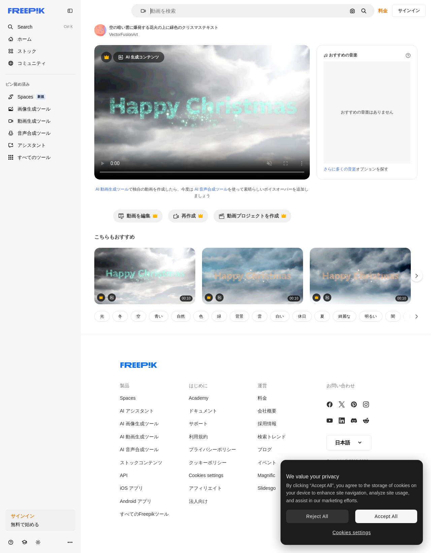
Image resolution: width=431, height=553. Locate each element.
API (124, 475)
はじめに (198, 385)
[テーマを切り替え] (38, 542)
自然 (181, 316)
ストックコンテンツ (141, 462)
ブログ (265, 449)
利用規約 (198, 436)
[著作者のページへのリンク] (100, 30)
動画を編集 (137, 217)
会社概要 (267, 410)
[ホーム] (40, 39)
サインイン (409, 10)
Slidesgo (267, 488)
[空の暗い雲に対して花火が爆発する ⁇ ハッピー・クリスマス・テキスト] (360, 276)
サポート (198, 423)
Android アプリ (136, 501)
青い (159, 316)
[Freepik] (26, 10)
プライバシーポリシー (212, 449)
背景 (239, 316)
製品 (124, 385)
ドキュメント (203, 410)
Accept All (386, 516)
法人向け (198, 501)
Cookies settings (206, 475)
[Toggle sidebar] (70, 10)
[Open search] (40, 27)
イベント (267, 462)
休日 (302, 316)
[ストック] (40, 51)
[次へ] (417, 316)
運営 (262, 385)
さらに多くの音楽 (340, 169)
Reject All (317, 516)
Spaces (128, 398)
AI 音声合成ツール (211, 189)
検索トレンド (272, 436)
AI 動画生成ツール (112, 189)
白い (280, 316)
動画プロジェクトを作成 (252, 217)
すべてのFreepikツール (144, 514)
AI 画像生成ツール (139, 423)
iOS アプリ (131, 488)
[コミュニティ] (40, 63)
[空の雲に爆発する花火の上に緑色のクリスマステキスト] (252, 276)
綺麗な (344, 316)
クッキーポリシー (208, 462)
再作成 (188, 217)
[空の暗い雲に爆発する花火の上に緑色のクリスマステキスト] (144, 276)
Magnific (266, 475)
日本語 (349, 443)
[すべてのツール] (40, 157)
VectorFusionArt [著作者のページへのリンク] (123, 34)
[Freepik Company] (139, 363)
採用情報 (267, 423)
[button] (140, 10)
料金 (383, 10)
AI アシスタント (137, 410)
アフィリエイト (205, 488)
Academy (198, 398)
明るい (371, 316)
